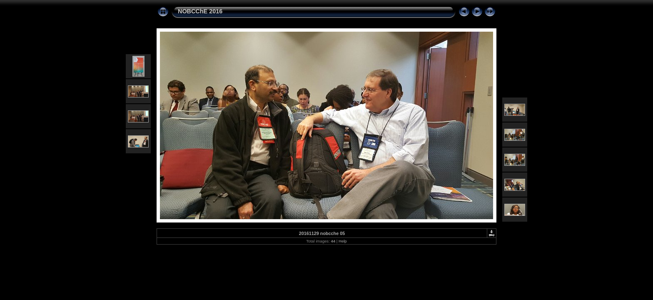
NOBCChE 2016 (200, 11)
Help (343, 241)
